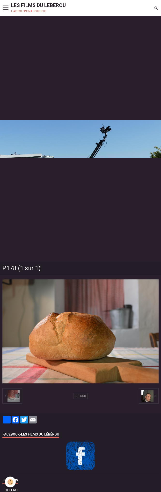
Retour (80, 396)
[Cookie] (10, 482)
